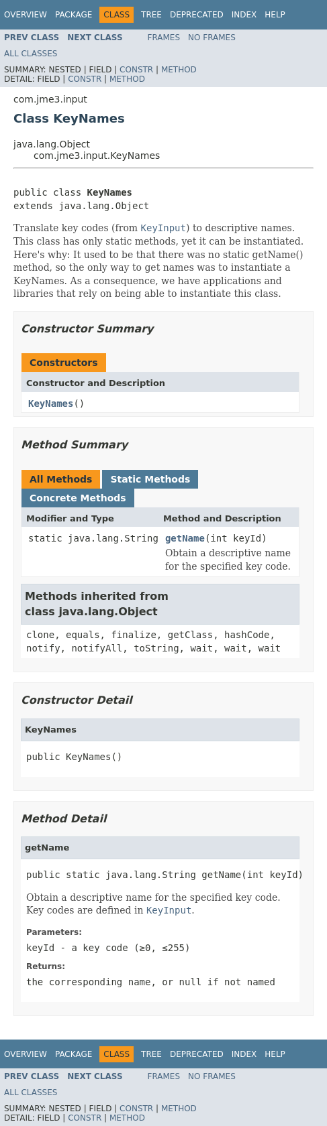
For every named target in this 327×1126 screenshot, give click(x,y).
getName (185, 538)
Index (244, 14)
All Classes (30, 53)
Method (179, 69)
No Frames (212, 37)
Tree (151, 14)
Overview (25, 14)
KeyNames (50, 403)
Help (275, 14)
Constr (136, 69)
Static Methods (150, 479)
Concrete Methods (78, 498)
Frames (164, 37)
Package (73, 14)
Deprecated (197, 14)
